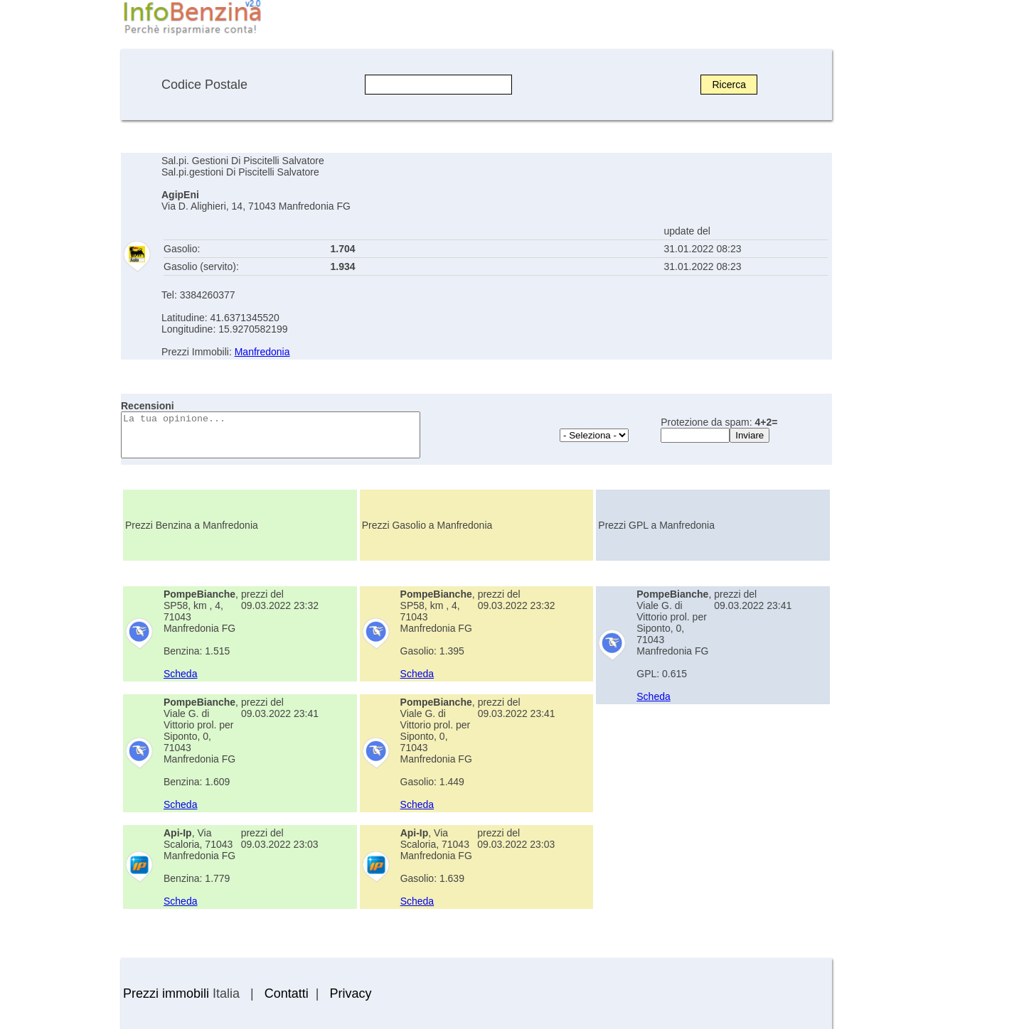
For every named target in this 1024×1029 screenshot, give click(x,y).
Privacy (350, 993)
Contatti (287, 993)
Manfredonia (262, 351)
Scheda (180, 673)
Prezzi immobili (166, 993)
